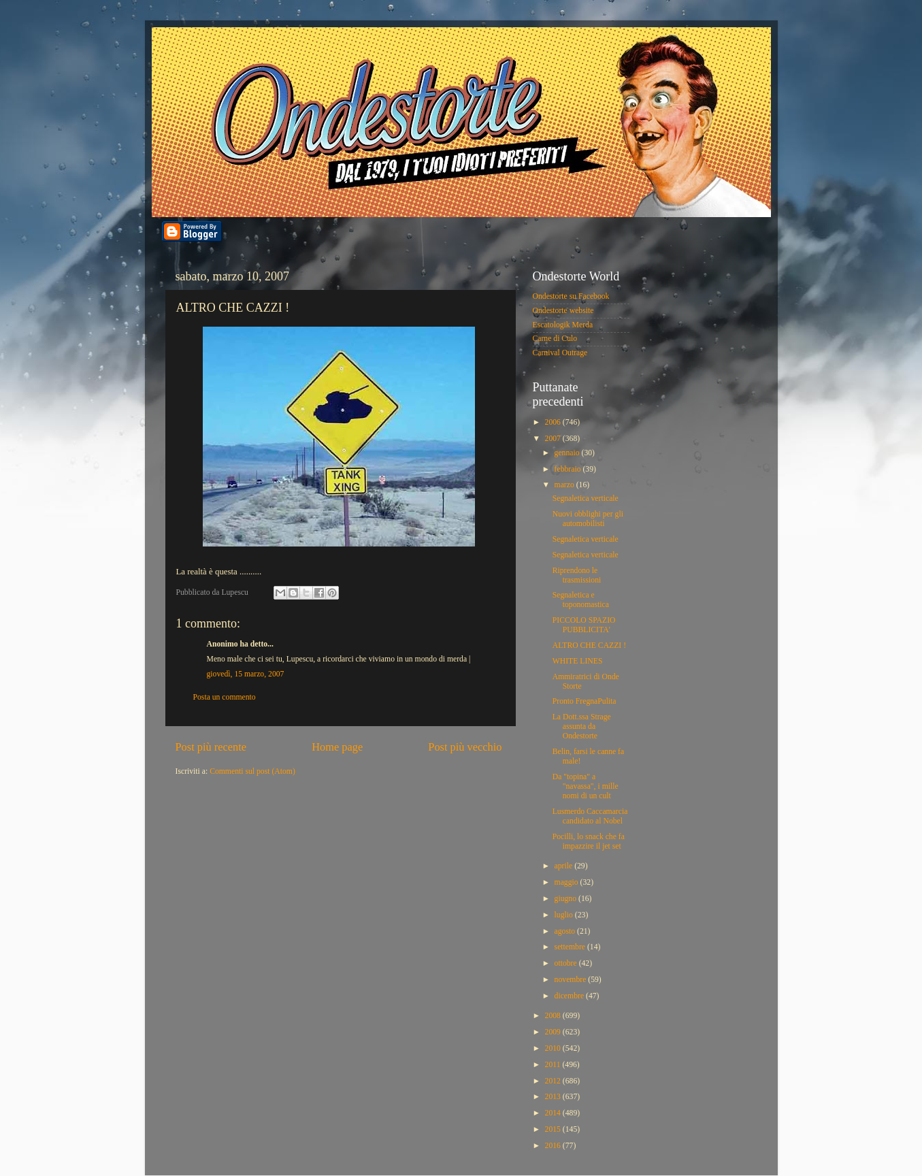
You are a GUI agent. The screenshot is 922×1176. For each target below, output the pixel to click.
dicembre (570, 996)
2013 (554, 1096)
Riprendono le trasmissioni (577, 575)
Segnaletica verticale (586, 498)
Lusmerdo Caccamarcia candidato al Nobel (590, 816)
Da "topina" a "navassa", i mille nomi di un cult (586, 786)
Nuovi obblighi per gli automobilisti (588, 519)
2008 (554, 1015)
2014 (554, 1113)
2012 (554, 1081)
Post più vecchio (464, 746)
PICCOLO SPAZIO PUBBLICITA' (584, 625)
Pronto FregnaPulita (584, 701)
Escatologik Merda (563, 325)
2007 (554, 438)
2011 (554, 1064)
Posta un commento (224, 697)
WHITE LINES (578, 661)
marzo (565, 484)
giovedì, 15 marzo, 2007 (245, 674)
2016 (554, 1145)
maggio (567, 882)
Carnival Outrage (560, 352)
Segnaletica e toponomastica (581, 600)
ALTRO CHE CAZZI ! (589, 645)
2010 (554, 1048)
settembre (571, 947)
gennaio (568, 452)
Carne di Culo (555, 338)
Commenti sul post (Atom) (252, 771)
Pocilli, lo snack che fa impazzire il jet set (589, 841)
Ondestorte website (563, 310)
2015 (554, 1129)
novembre (572, 979)
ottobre (567, 963)
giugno (566, 898)
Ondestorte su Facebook (571, 296)
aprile (565, 866)
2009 (554, 1032)
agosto (566, 931)
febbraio (569, 469)
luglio (565, 915)
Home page (337, 746)
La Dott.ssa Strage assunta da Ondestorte (582, 726)
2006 (554, 422)
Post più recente (211, 746)
